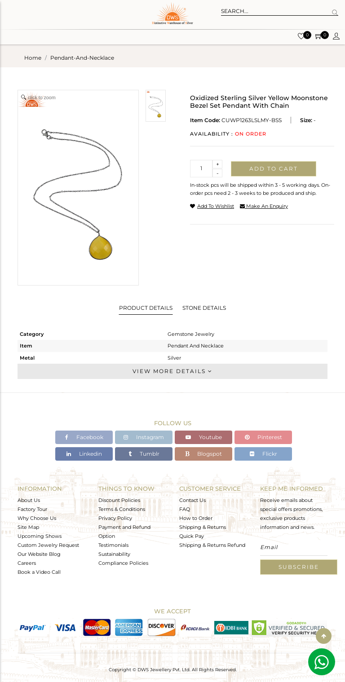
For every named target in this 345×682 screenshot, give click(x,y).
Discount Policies (119, 500)
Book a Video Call (39, 572)
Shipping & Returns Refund (212, 545)
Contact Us (192, 500)
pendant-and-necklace (82, 57)
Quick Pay (191, 536)
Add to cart (273, 168)
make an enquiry (264, 206)
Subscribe (299, 566)
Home (32, 57)
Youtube (204, 437)
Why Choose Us (37, 518)
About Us (29, 500)
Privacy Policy (115, 518)
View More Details (172, 371)
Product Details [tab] (145, 307)
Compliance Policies (123, 563)
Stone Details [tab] (204, 307)
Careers (27, 563)
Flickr (263, 453)
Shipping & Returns (202, 527)
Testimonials (113, 545)
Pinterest (263, 437)
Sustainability (114, 554)
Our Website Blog (39, 554)
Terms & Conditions (121, 509)
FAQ (184, 509)
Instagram (144, 437)
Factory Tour (32, 509)
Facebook (84, 437)
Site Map (28, 527)
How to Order (195, 518)
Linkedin (84, 453)
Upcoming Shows (40, 536)
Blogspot (203, 453)
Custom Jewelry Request (48, 545)
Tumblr (143, 453)
